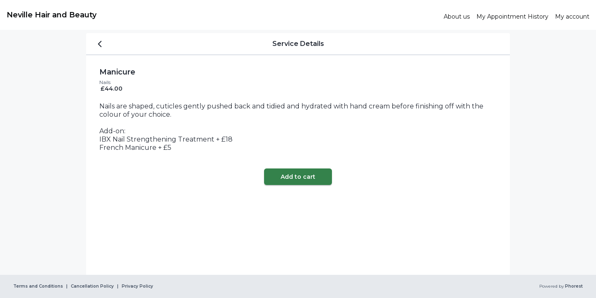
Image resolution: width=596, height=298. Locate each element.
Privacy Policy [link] (137, 286)
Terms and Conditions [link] (38, 286)
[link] (222, 15)
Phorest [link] (573, 286)
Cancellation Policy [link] (92, 286)
